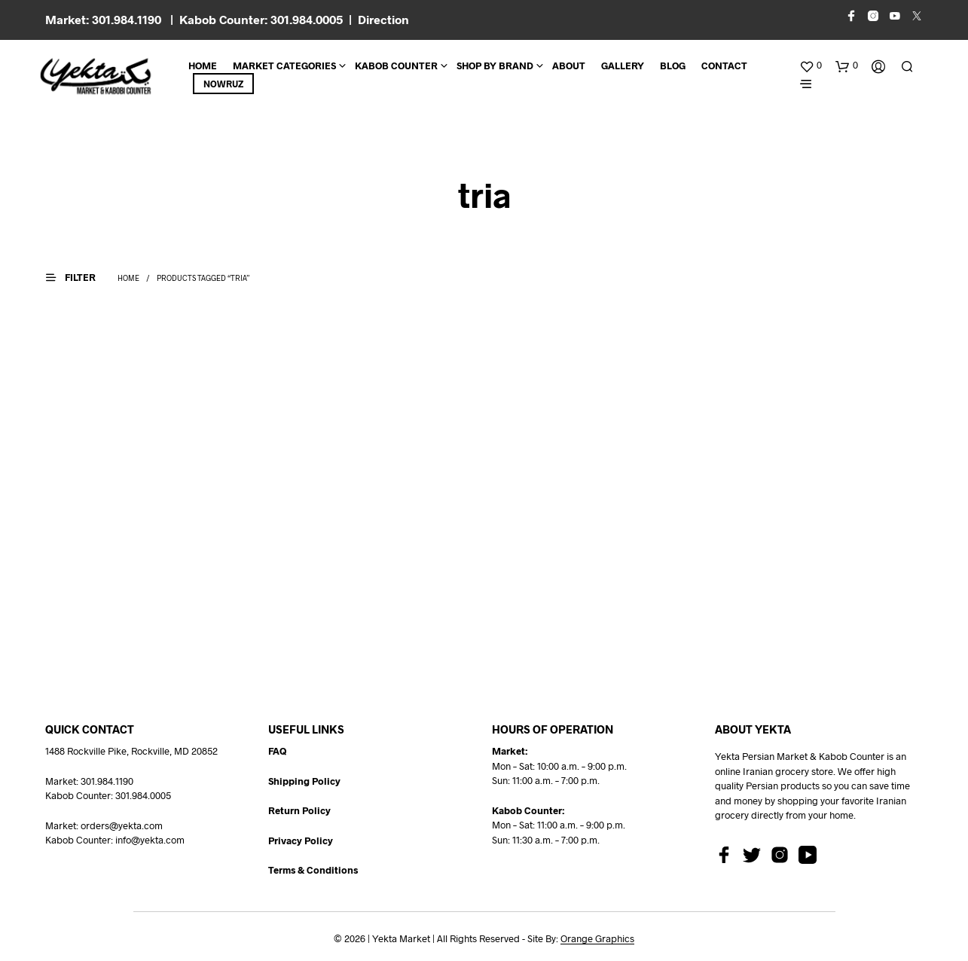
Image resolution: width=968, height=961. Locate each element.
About (568, 65)
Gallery (622, 65)
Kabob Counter (396, 65)
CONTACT (724, 65)
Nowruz (223, 83)
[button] (810, 65)
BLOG (673, 65)
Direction (383, 19)
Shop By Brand (495, 65)
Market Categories (284, 65)
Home (202, 65)
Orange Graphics (597, 938)
